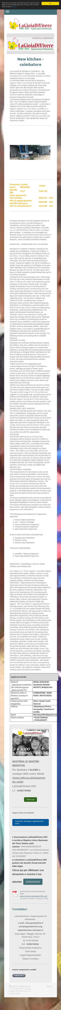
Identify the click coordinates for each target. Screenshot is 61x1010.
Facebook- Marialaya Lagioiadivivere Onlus (29, 822)
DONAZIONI (33, 881)
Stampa (13, 986)
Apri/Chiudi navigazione (30, 11)
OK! (50, 3)
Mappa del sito (25, 986)
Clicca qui (30, 799)
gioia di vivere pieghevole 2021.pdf (33, 896)
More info (14, 6)
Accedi (49, 986)
